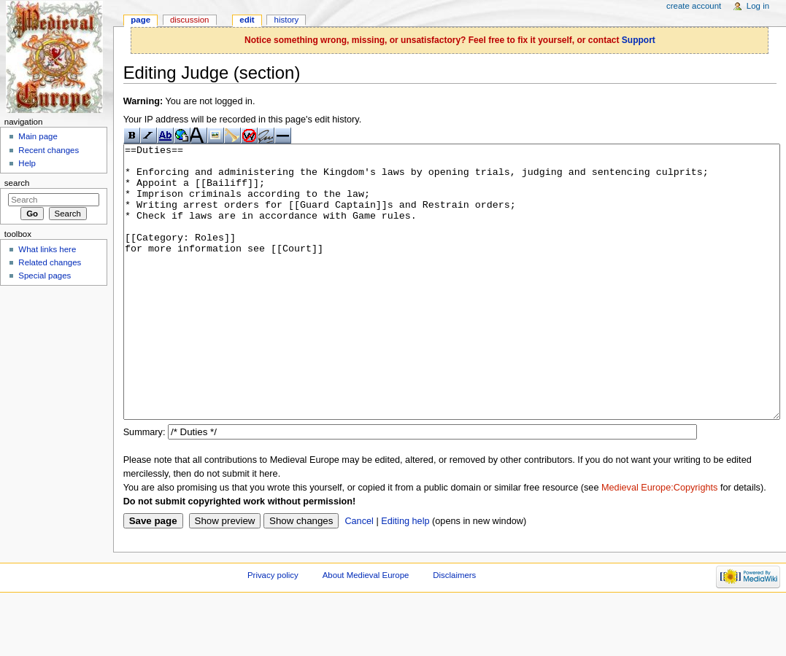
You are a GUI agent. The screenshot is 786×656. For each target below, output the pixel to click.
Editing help (405, 576)
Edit (246, 19)
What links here (47, 249)
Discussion (189, 19)
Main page (38, 136)
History (286, 19)
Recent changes (48, 150)
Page (140, 19)
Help (27, 163)
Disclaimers (454, 629)
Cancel (359, 576)
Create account (693, 5)
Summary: (144, 487)
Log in (758, 5)
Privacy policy (272, 629)
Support (638, 40)
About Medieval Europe (366, 629)
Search (17, 183)
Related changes (49, 262)
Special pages (44, 275)
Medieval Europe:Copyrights (659, 542)
